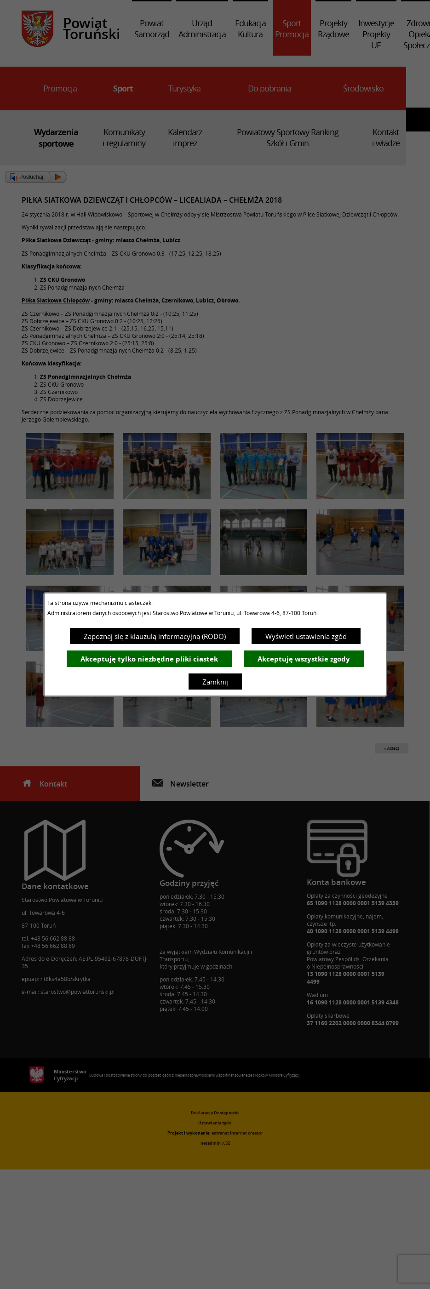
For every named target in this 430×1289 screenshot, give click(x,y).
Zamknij (215, 681)
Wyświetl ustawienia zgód (306, 636)
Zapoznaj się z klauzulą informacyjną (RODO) (155, 636)
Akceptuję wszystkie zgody (304, 659)
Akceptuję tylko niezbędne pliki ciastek (149, 659)
